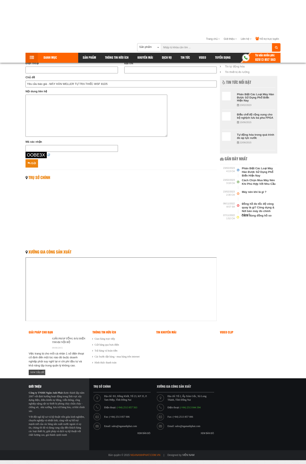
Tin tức (185, 57)
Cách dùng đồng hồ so (257, 215)
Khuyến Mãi (145, 57)
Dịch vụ (167, 57)
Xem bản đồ (143, 433)
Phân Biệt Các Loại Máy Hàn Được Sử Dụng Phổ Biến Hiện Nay (255, 97)
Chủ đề (30, 77)
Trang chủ (213, 38)
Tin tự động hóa (235, 66)
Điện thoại (32, 63)
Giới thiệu (230, 38)
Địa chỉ (128, 63)
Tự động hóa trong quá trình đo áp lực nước (255, 136)
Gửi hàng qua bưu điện (107, 344)
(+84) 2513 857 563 (127, 407)
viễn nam (188, 455)
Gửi (32, 163)
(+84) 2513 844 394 (190, 407)
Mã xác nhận (34, 141)
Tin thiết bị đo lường (237, 72)
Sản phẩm (89, 57)
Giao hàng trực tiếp (105, 338)
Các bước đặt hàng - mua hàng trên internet (117, 356)
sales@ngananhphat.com (124, 426)
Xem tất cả (37, 372)
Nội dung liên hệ (36, 91)
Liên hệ (246, 38)
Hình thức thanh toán (105, 362)
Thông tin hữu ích (117, 57)
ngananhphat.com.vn (145, 455)
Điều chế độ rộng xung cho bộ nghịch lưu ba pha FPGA (255, 116)
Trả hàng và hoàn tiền (106, 350)
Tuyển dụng (223, 57)
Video (202, 57)
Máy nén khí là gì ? (254, 192)
